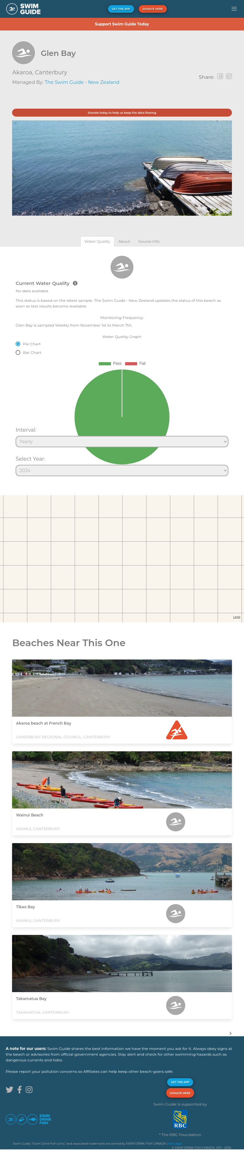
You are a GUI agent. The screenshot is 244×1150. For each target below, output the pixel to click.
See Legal (175, 1143)
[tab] (97, 241)
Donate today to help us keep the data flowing (122, 112)
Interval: (26, 430)
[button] (234, 9)
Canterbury (51, 72)
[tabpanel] (122, 363)
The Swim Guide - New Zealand (82, 82)
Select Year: (30, 459)
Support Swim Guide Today (122, 24)
